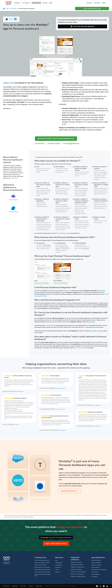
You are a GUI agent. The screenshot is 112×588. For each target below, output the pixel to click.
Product (16, 3)
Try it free (97, 3)
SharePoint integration (96, 560)
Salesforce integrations (96, 562)
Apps (7, 8)
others (47, 320)
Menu (104, 3)
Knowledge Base (58, 565)
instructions (91, 321)
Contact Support (58, 562)
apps (70, 143)
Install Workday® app (92, 8)
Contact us (6, 562)
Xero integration (94, 572)
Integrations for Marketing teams (77, 567)
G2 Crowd (16, 424)
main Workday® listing (63, 233)
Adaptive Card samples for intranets (42, 562)
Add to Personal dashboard (41, 283)
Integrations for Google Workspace (78, 576)
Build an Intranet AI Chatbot (40, 565)
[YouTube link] (107, 586)
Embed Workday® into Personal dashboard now (56, 139)
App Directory (47, 245)
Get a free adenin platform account (41, 560)
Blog (50, 3)
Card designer (49, 325)
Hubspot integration (95, 567)
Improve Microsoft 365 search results (42, 572)
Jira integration (94, 576)
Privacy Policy (6, 585)
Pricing (45, 3)
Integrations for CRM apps (76, 562)
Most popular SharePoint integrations (42, 569)
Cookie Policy (15, 585)
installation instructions (97, 331)
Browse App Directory (69, 491)
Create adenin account (56, 543)
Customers (57, 572)
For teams (26, 3)
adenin (68, 290)
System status (39, 585)
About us (57, 569)
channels (57, 290)
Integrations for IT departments (77, 574)
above (53, 305)
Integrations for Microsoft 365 (77, 564)
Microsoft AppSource (19, 391)
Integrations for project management (78, 571)
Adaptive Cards (8, 83)
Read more (15, 178)
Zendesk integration (95, 574)
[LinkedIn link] (104, 586)
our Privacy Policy (80, 347)
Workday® (13, 8)
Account (89, 3)
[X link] (100, 586)
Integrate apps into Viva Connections (42, 567)
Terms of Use (23, 585)
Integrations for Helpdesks (76, 569)
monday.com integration (96, 565)
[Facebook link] (97, 586)
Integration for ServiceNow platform (98, 569)
